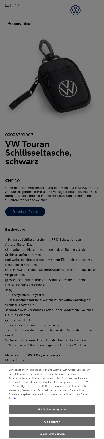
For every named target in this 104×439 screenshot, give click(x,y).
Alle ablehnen (52, 423)
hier (15, 399)
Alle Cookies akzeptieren (51, 410)
